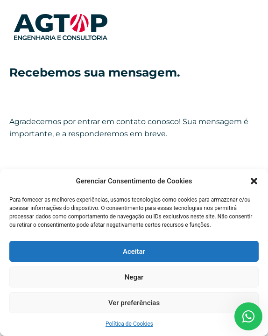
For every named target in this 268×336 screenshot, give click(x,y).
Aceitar (134, 251)
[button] (254, 181)
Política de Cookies (129, 324)
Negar (134, 277)
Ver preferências (134, 303)
